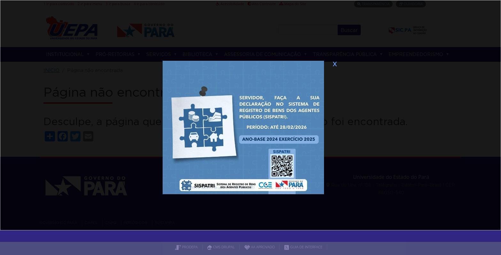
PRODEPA (186, 246)
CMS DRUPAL (221, 246)
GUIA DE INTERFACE (303, 246)
